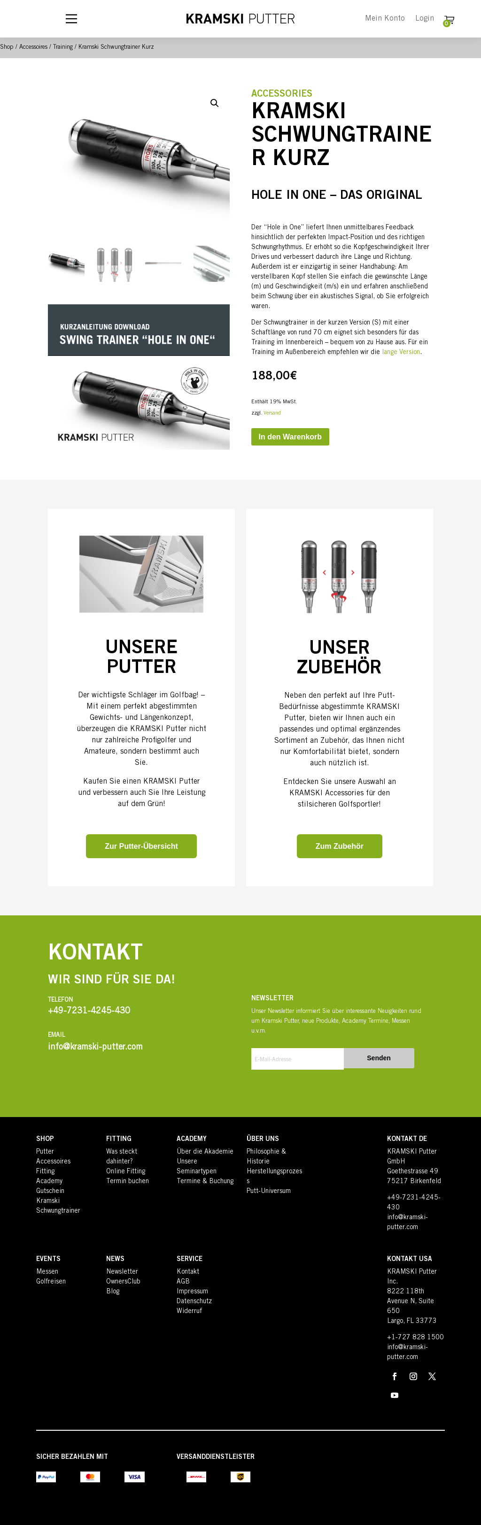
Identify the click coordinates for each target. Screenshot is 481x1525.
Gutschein (50, 1191)
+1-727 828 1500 (415, 1338)
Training (63, 48)
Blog (112, 1292)
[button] (214, 103)
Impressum (192, 1292)
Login (424, 19)
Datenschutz (194, 1302)
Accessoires (33, 48)
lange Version (401, 352)
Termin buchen (127, 1181)
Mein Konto (385, 19)
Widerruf (189, 1311)
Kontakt (188, 1272)
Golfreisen (51, 1282)
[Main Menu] (71, 18)
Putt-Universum (269, 1191)
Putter (45, 1152)
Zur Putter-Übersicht (141, 846)
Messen (47, 1272)
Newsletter (122, 1272)
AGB (183, 1282)
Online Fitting (125, 1172)
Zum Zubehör (340, 846)
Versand (272, 413)
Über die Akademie (205, 1152)
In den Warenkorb (290, 437)
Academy (49, 1181)
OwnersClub (123, 1282)
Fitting (45, 1172)
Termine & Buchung (205, 1181)
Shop (7, 48)
